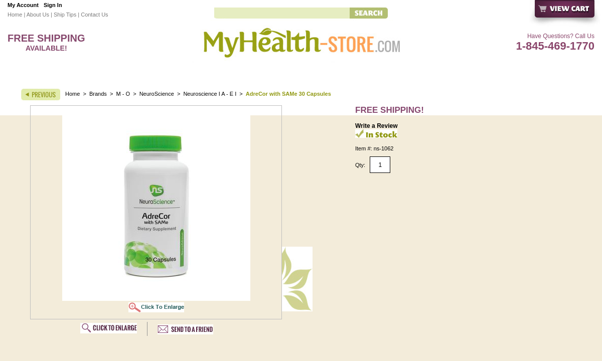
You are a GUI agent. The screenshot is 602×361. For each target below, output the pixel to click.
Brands (98, 94)
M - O (123, 94)
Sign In (53, 5)
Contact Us (94, 15)
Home (15, 15)
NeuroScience (157, 94)
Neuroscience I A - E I (209, 94)
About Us (38, 15)
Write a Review (376, 125)
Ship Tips (65, 15)
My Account (23, 5)
